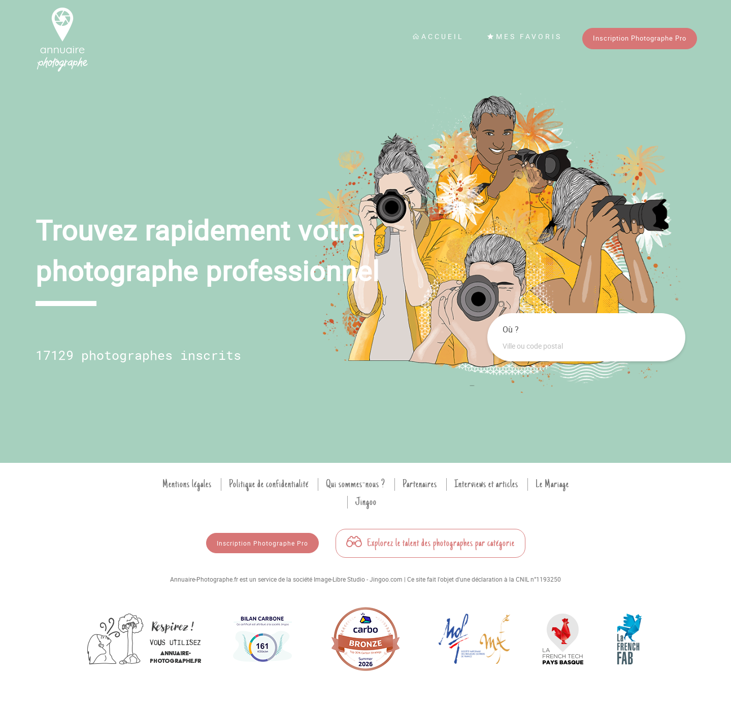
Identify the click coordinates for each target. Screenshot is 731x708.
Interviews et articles (486, 484)
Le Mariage (552, 484)
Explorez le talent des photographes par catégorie (430, 543)
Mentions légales (187, 484)
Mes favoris (524, 36)
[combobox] (586, 346)
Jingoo (366, 502)
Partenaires (420, 484)
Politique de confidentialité (269, 484)
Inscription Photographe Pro (639, 38)
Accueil (438, 36)
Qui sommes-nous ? (355, 484)
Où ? (511, 329)
